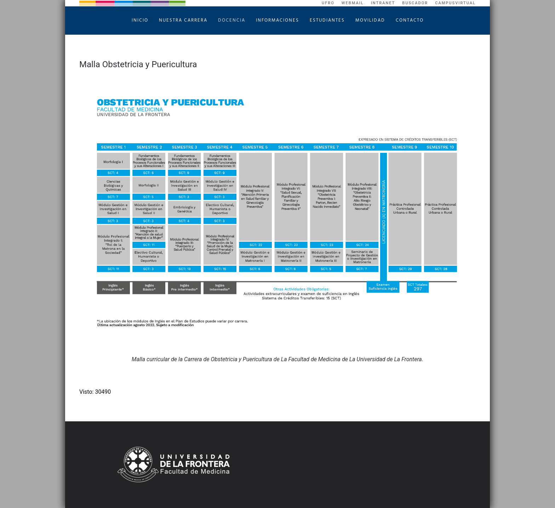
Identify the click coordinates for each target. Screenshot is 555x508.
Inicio (140, 20)
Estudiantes (327, 20)
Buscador (415, 3)
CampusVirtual (455, 3)
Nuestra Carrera (183, 20)
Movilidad (370, 20)
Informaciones (277, 20)
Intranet (383, 3)
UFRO (328, 3)
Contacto (410, 20)
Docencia (231, 20)
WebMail (353, 3)
